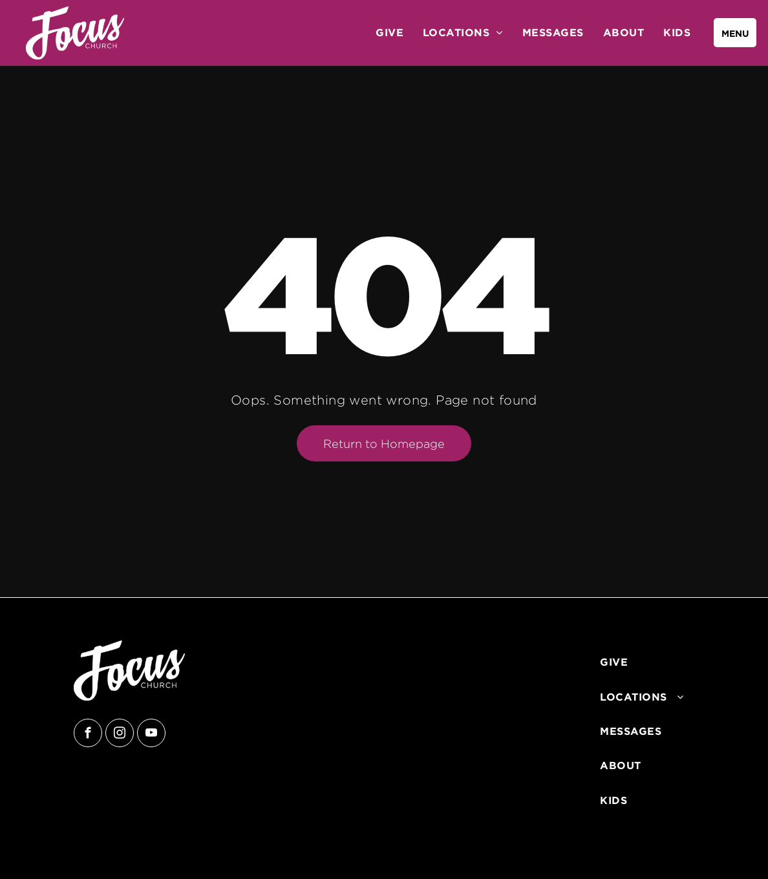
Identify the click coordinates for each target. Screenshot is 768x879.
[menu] (735, 32)
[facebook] (88, 734)
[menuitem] (389, 32)
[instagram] (119, 734)
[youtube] (151, 734)
